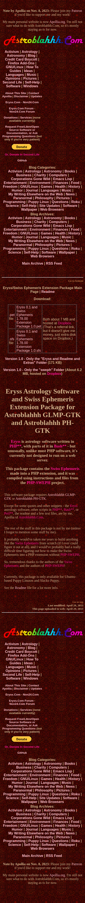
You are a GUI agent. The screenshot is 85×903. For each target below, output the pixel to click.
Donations (11, 117)
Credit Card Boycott (21, 59)
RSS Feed (54, 263)
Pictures (30, 78)
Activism (12, 52)
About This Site (15, 93)
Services (26, 117)
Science (12, 205)
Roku (75, 202)
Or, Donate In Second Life (22, 154)
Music (31, 74)
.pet (12, 315)
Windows (30, 86)
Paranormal (22, 198)
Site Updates (49, 205)
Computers (58, 175)
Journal (32, 190)
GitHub (22, 160)
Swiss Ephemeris (65, 468)
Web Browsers (52, 209)
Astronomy (16, 55)
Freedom (10, 186)
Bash (58, 446)
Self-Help (32, 82)
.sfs (11, 339)
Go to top (78, 602)
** (20, 446)
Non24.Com (31, 102)
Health (60, 186)
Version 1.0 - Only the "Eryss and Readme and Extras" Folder (42, 360)
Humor (17, 190)
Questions (60, 202)
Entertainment (15, 183)
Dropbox (64, 323)
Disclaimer (21, 96)
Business (23, 175)
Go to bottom (75, 280)
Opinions (13, 78)
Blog (31, 55)
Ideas (28, 71)
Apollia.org (57, 22)
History (74, 186)
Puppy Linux (38, 202)
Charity (40, 175)
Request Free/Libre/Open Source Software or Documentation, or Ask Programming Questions (20, 131)
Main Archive (32, 263)
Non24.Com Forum (22, 111)
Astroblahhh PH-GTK (31, 498)
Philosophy (44, 198)
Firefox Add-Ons (21, 63)
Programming (14, 202)
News (70, 194)
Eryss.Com (13, 102)
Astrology (30, 52)
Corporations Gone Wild (30, 179)
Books (69, 171)
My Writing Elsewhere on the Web (35, 194)
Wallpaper (29, 209)
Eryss (16, 441)
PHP (13, 446)
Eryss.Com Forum (21, 108)
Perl (7, 513)
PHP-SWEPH (38, 482)
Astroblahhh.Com (31, 517)
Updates (36, 96)
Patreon (77, 11)
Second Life (12, 82)
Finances (60, 183)
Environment (40, 183)
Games (46, 186)
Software (13, 86)
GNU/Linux (14, 67)
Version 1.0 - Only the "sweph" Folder (33, 370)
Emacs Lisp (62, 179)
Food (75, 183)
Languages (15, 74)
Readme (48, 291)
